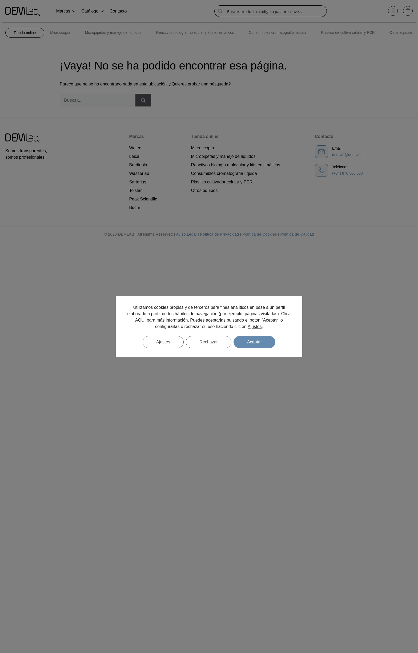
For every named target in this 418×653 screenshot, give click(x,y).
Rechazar (208, 342)
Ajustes (255, 326)
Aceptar (254, 342)
